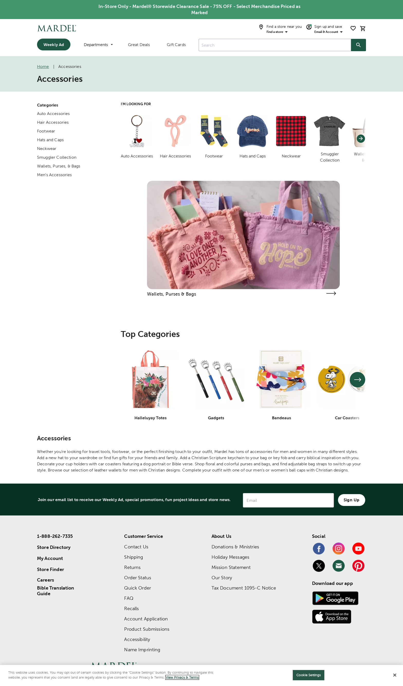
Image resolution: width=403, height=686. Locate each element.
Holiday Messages (230, 557)
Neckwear (46, 148)
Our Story (222, 577)
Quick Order (137, 588)
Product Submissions (146, 629)
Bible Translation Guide (55, 591)
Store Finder (50, 569)
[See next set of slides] (357, 379)
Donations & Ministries (235, 546)
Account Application (146, 618)
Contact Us (136, 546)
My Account (50, 558)
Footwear (46, 131)
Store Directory (53, 547)
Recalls (131, 608)
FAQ (128, 598)
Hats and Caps (50, 140)
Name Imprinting (142, 649)
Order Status (137, 577)
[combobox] (275, 45)
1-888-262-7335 (55, 536)
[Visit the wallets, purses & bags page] (331, 293)
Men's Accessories (54, 175)
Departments (98, 44)
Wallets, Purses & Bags (171, 294)
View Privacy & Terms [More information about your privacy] (182, 677)
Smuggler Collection (56, 157)
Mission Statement (231, 567)
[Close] (394, 675)
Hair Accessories (53, 122)
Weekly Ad (53, 44)
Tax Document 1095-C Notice (244, 588)
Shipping (133, 557)
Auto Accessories (53, 113)
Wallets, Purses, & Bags (58, 166)
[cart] (363, 28)
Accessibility (137, 639)
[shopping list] (353, 28)
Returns (132, 567)
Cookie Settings (308, 675)
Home (43, 66)
